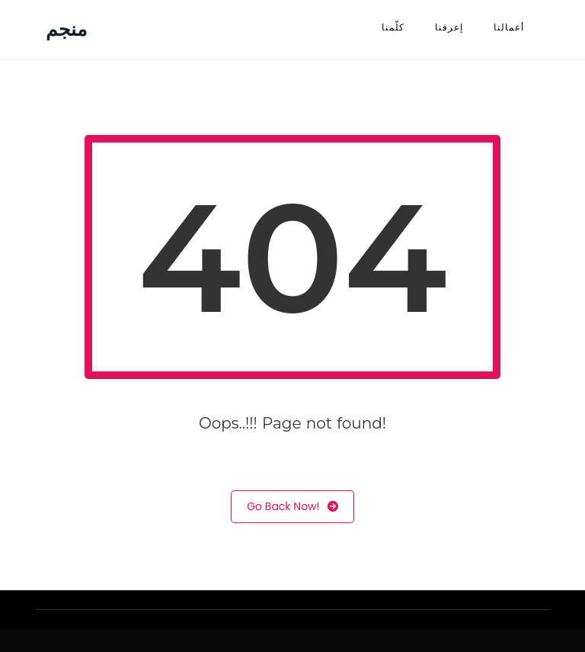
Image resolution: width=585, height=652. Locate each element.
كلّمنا (393, 27)
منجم (66, 29)
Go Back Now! (292, 506)
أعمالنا (509, 27)
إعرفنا (449, 27)
